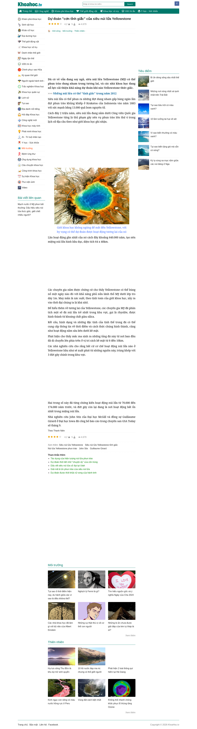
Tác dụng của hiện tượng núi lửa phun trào (72, 458)
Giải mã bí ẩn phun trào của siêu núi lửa (70, 469)
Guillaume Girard (98, 448)
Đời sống (56, 31)
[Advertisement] (91, 55)
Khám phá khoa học (62, 11)
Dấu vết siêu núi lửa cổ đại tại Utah (68, 465)
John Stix (83, 448)
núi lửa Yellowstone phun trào (62, 448)
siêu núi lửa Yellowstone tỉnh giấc (101, 444)
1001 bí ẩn (128, 11)
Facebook (53, 724)
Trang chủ (25, 11)
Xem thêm (130, 635)
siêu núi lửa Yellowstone (71, 444)
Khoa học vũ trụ (109, 11)
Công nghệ (42, 11)
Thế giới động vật (86, 11)
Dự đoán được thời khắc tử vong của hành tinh (73, 472)
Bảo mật (33, 724)
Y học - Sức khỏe (148, 11)
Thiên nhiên (79, 31)
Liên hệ (43, 724)
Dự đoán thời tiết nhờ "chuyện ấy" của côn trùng (74, 462)
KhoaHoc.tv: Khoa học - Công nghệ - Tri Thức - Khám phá (33, 4)
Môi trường (67, 31)
